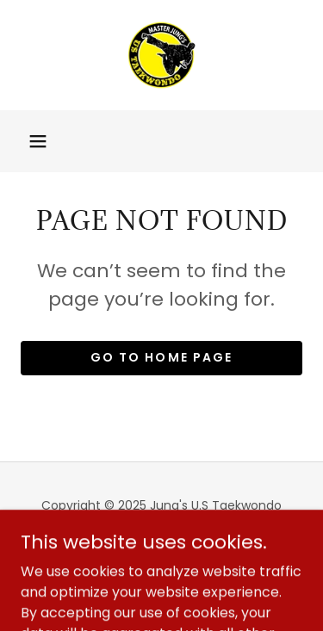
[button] (38, 141)
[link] (161, 55)
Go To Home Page (161, 357)
